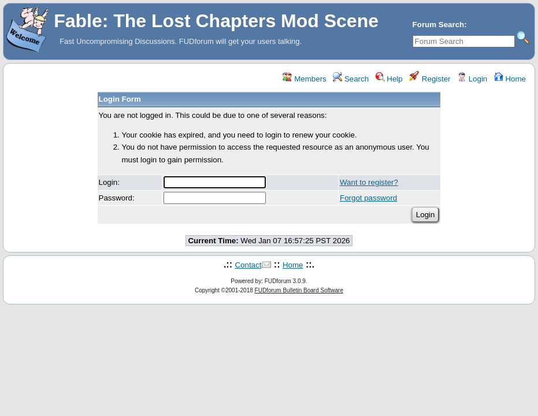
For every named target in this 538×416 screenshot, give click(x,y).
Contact (248, 265)
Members (304, 79)
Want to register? (369, 182)
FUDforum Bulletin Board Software (299, 290)
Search (351, 79)
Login (472, 79)
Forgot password (368, 198)
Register (429, 79)
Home (510, 79)
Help (389, 79)
